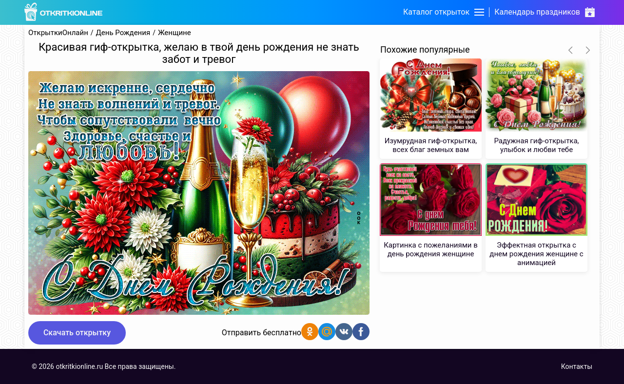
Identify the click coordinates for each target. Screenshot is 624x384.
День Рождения (123, 33)
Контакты (576, 366)
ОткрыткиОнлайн (58, 33)
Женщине (174, 33)
